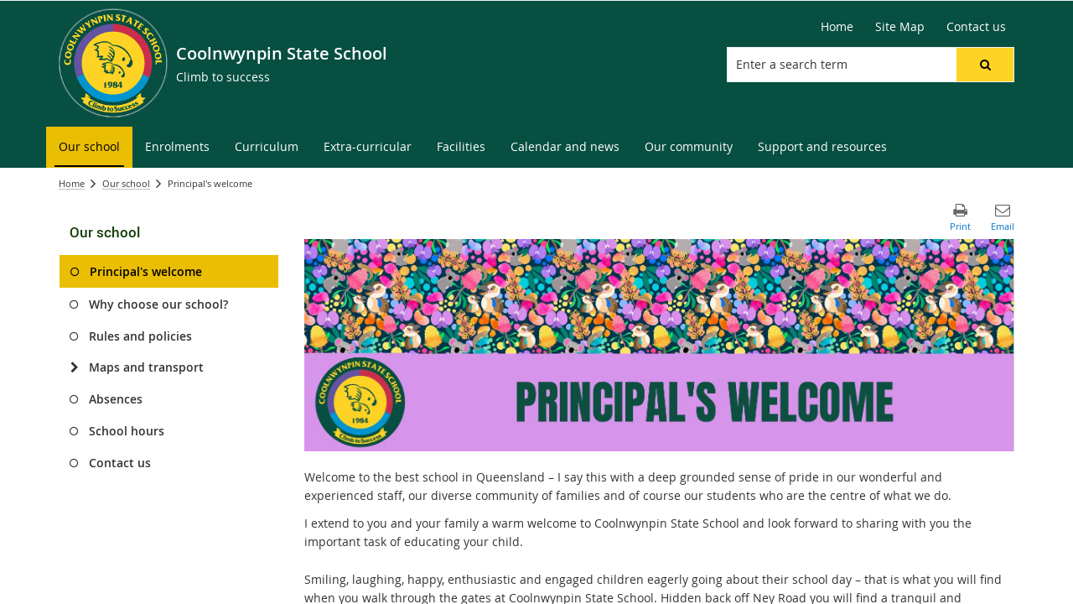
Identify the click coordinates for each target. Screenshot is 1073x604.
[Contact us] (976, 26)
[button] (984, 64)
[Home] (837, 26)
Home (72, 183)
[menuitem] (89, 147)
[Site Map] (900, 26)
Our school (126, 183)
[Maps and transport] (74, 367)
